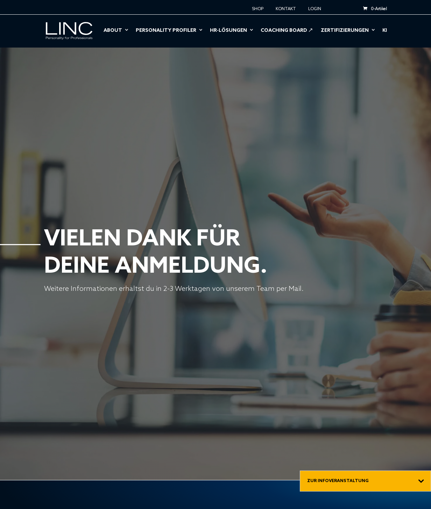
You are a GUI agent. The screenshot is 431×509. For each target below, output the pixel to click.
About (113, 31)
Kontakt (286, 9)
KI (384, 31)
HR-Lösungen (228, 31)
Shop (257, 9)
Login (314, 9)
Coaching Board (284, 31)
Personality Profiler (166, 31)
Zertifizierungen (345, 31)
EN (342, 6)
